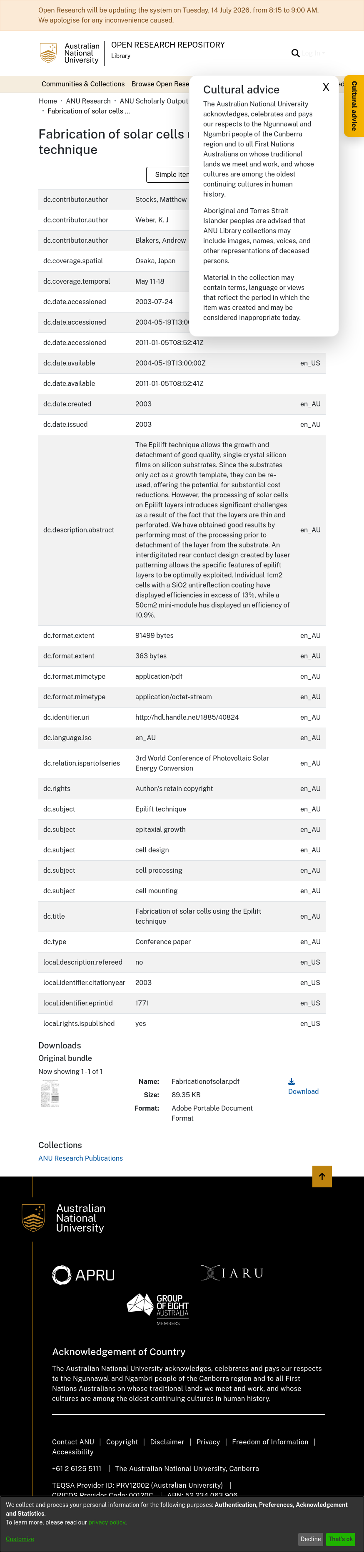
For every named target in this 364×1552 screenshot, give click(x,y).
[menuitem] (170, 84)
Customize (20, 1539)
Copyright (122, 1442)
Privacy (208, 1442)
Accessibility (73, 1452)
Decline (311, 1539)
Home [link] (48, 101)
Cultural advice (354, 106)
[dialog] (182, 1524)
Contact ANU (73, 1442)
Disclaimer (167, 1442)
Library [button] (120, 56)
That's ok (341, 1539)
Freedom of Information (270, 1442)
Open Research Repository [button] (168, 44)
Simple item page (182, 175)
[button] (296, 53)
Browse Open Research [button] (167, 84)
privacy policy (107, 1522)
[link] (80, 1158)
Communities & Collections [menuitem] (83, 84)
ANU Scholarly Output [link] (154, 101)
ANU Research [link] (88, 101)
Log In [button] (312, 53)
